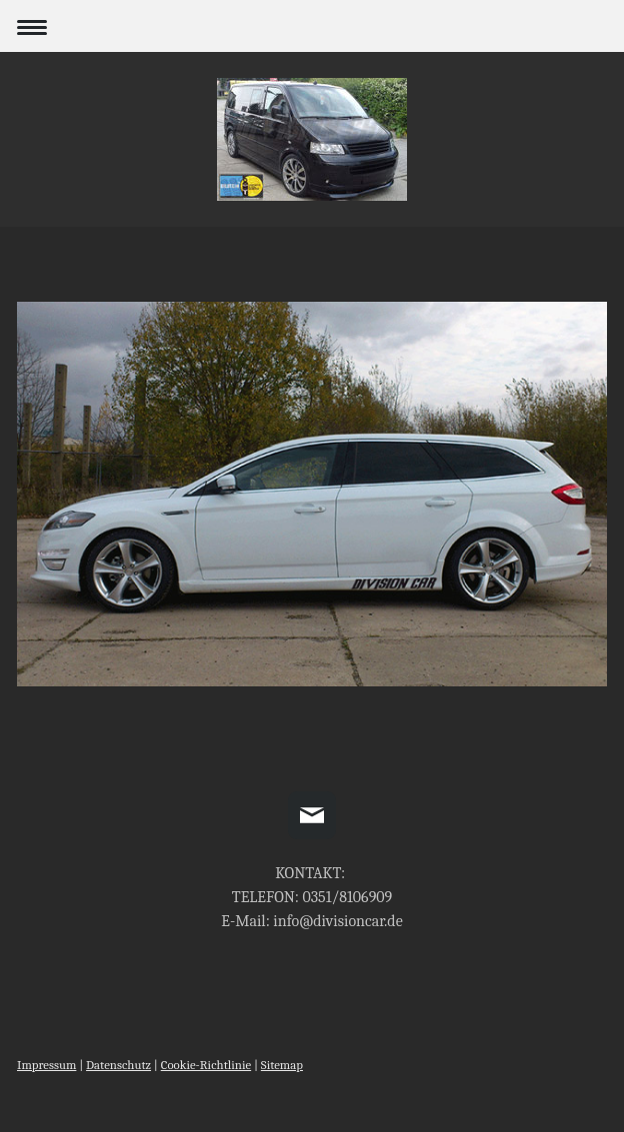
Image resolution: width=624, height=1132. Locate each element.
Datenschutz (118, 1064)
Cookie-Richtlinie (206, 1064)
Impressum (46, 1064)
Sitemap (282, 1064)
